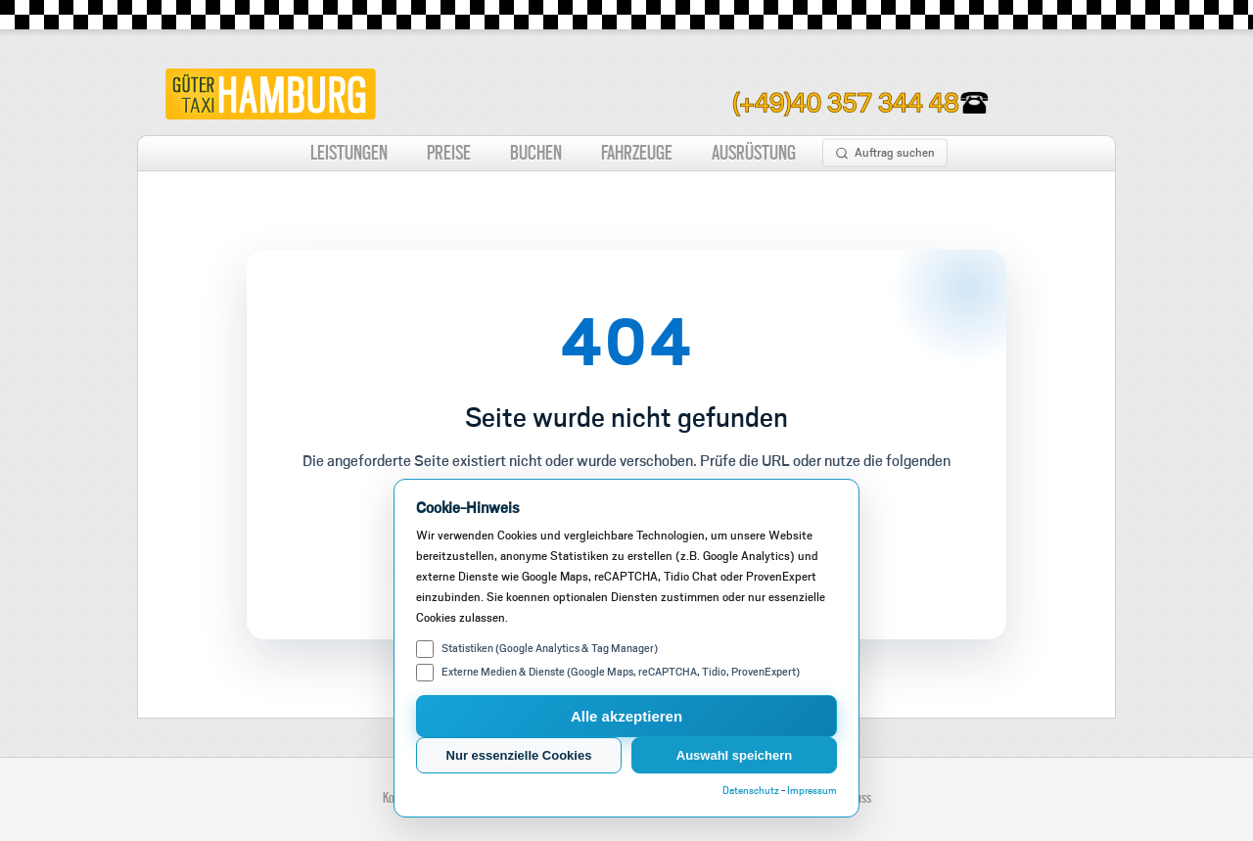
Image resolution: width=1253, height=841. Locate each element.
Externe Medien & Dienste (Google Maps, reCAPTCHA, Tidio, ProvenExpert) (608, 672)
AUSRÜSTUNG (754, 152)
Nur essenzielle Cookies (519, 755)
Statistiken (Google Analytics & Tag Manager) (537, 649)
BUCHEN (536, 152)
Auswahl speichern (734, 755)
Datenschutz (750, 791)
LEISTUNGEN (349, 152)
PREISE (449, 152)
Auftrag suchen (885, 153)
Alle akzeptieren (626, 716)
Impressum (812, 791)
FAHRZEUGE (637, 152)
